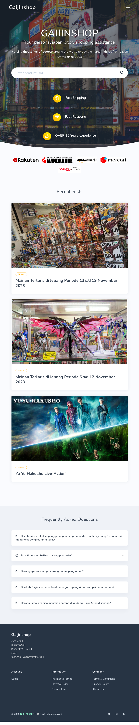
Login (14, 682)
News (21, 274)
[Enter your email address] (63, 73)
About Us (98, 692)
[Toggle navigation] (126, 7)
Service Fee (59, 692)
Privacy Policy (100, 687)
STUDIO (30, 717)
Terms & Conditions (103, 682)
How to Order (60, 687)
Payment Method (62, 682)
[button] (69, 541)
